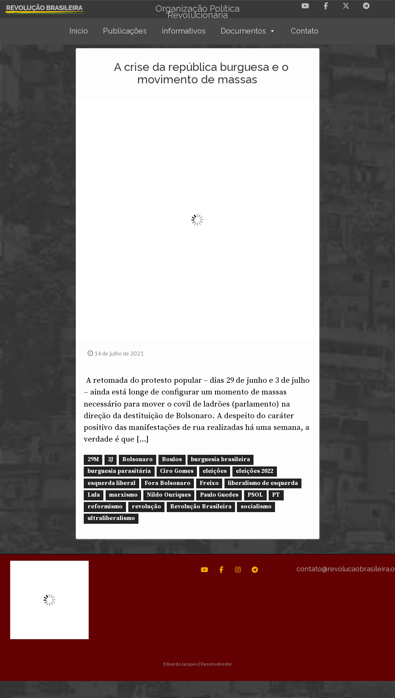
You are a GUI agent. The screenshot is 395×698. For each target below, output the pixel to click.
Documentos (248, 30)
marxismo (123, 495)
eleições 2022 (254, 471)
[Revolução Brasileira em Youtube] (305, 6)
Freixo (209, 483)
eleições (215, 471)
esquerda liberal (111, 483)
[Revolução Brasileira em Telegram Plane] (366, 6)
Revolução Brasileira (200, 506)
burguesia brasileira (220, 459)
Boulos (172, 459)
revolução (146, 506)
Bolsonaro (137, 459)
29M (93, 459)
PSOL (255, 495)
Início (78, 30)
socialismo (256, 506)
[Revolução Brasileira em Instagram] (237, 570)
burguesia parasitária (119, 471)
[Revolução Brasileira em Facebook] (325, 6)
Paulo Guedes (219, 495)
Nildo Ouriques (169, 495)
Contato (304, 30)
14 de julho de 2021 (116, 353)
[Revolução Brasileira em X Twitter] (346, 6)
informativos (184, 30)
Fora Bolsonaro (167, 483)
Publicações (125, 30)
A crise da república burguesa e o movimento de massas (201, 73)
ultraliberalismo (111, 518)
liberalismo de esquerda (263, 483)
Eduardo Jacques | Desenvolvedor (197, 663)
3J (110, 459)
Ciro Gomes (176, 471)
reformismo (105, 506)
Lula (94, 495)
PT (276, 495)
